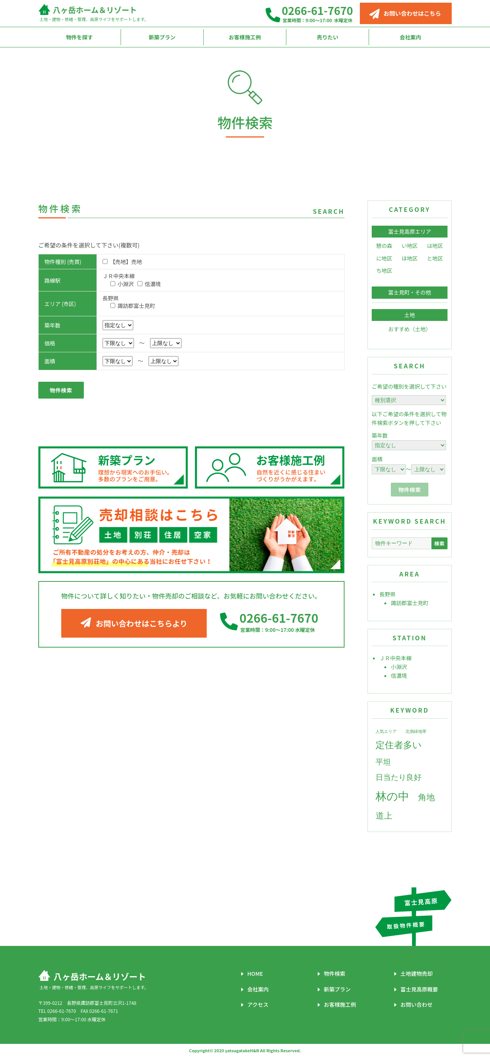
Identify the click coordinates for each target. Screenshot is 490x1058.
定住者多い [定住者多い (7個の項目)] (399, 744)
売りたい (327, 37)
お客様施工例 (245, 37)
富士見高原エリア (409, 231)
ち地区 (384, 270)
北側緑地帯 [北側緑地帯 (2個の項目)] (415, 731)
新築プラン (162, 37)
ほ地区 (410, 258)
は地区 (435, 245)
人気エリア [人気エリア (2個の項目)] (386, 731)
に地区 (384, 258)
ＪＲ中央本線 (395, 658)
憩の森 (384, 245)
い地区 (410, 245)
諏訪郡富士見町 (136, 305)
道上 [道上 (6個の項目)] (384, 816)
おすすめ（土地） (409, 329)
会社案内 (410, 37)
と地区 (435, 258)
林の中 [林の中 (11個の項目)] (392, 796)
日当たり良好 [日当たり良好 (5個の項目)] (398, 777)
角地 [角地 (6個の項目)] (426, 797)
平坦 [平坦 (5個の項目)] (383, 762)
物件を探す (79, 37)
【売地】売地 (126, 261)
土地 (409, 315)
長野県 (387, 594)
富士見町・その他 (409, 292)
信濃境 (153, 284)
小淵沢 (126, 284)
